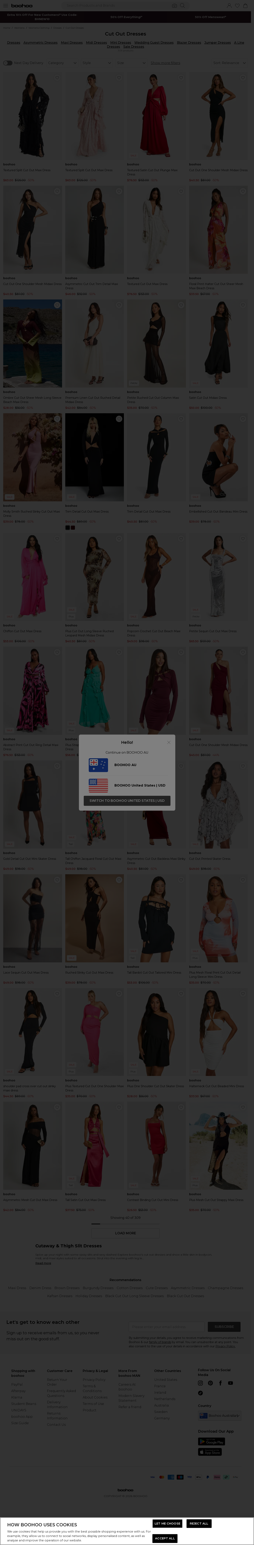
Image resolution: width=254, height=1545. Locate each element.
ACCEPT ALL (165, 1538)
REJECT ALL (199, 1523)
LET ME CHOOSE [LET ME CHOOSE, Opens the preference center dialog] (167, 1523)
